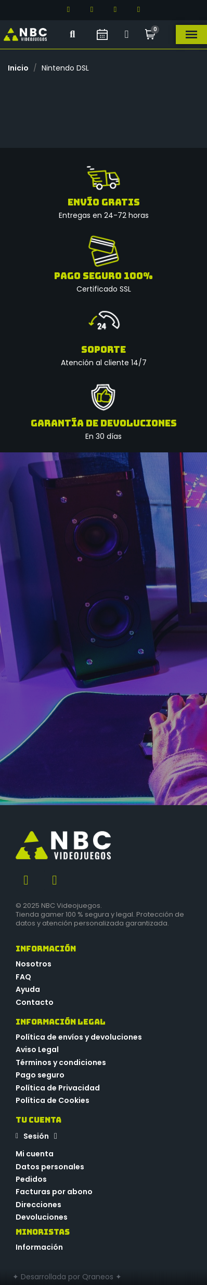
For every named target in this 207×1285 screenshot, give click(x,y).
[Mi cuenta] (126, 34)
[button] (72, 34)
